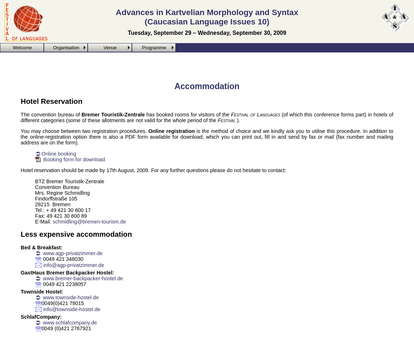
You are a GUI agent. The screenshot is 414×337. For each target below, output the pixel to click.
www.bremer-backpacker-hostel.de (82, 278)
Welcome (22, 47)
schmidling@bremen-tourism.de (89, 222)
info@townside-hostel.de (72, 309)
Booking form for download (74, 159)
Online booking (59, 154)
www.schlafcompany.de (69, 323)
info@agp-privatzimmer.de (73, 265)
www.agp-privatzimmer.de (72, 253)
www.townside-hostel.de (70, 297)
